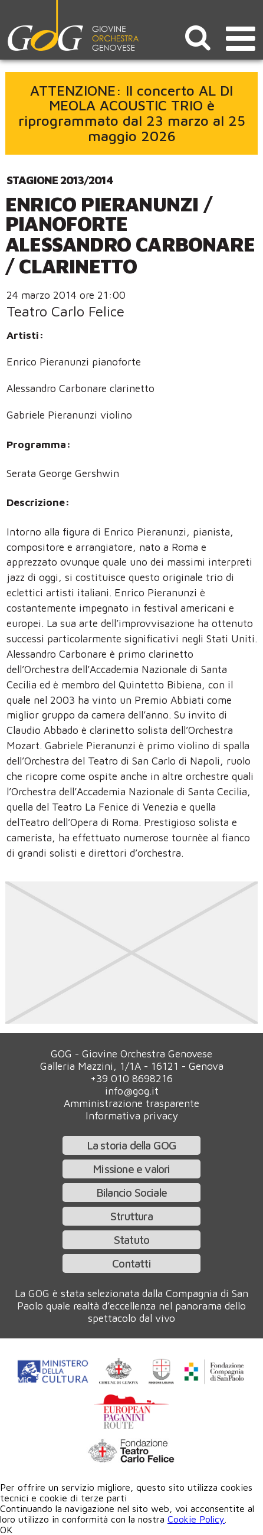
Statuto (131, 1239)
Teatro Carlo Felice (65, 311)
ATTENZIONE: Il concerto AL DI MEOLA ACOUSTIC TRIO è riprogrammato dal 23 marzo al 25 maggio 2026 (131, 113)
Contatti (131, 1263)
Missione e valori (131, 1168)
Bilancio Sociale (131, 1192)
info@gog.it (132, 1091)
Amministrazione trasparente (131, 1103)
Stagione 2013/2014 (59, 180)
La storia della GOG (132, 1145)
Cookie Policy (196, 1519)
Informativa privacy (132, 1115)
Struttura (131, 1216)
